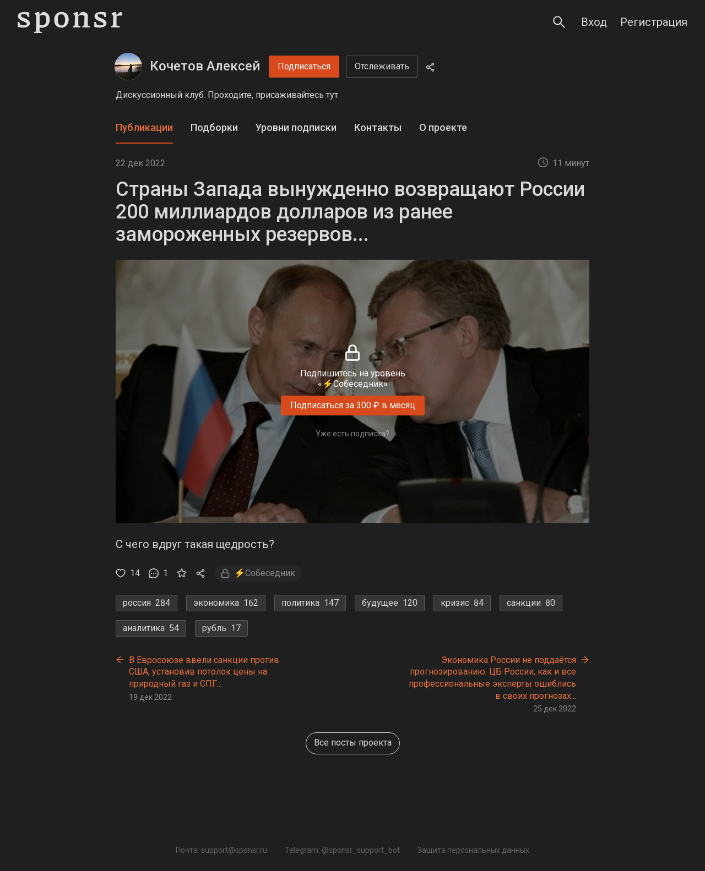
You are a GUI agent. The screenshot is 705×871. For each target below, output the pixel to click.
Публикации (144, 127)
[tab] (144, 128)
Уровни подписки (296, 127)
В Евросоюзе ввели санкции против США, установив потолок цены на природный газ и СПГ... (204, 672)
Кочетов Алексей (205, 66)
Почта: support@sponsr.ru (221, 850)
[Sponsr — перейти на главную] (70, 22)
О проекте (443, 127)
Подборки (214, 127)
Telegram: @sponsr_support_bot (342, 850)
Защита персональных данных (473, 850)
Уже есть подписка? (352, 433)
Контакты (378, 127)
